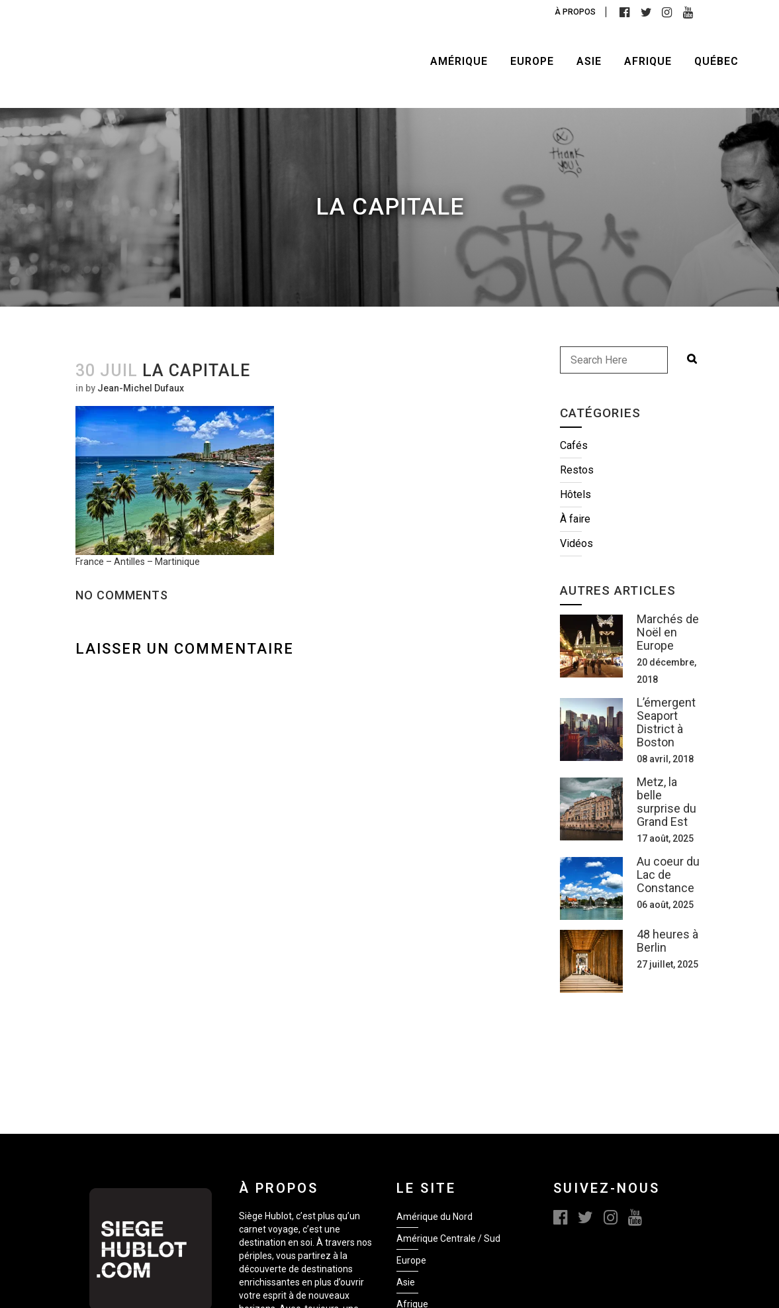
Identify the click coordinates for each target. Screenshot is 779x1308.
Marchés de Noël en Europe (668, 632)
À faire (575, 519)
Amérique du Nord (434, 1216)
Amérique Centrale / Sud (448, 1238)
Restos (577, 470)
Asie (405, 1282)
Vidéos (576, 543)
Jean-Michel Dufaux (140, 388)
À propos (575, 12)
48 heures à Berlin (667, 940)
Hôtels (575, 494)
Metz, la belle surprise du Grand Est (666, 802)
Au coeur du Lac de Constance (668, 874)
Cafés (574, 445)
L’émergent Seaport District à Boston (666, 722)
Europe (411, 1260)
